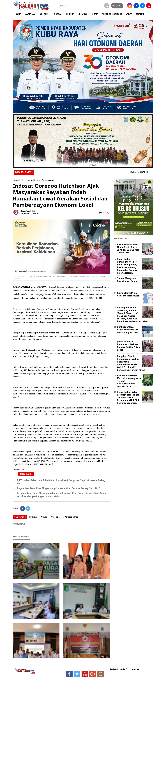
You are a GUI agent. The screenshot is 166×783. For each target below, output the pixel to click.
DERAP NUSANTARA (112, 14)
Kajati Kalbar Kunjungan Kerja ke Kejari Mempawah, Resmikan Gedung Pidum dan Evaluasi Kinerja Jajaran (127, 266)
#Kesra (44, 517)
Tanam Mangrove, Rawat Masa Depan (127, 279)
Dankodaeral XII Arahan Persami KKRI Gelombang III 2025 (128, 329)
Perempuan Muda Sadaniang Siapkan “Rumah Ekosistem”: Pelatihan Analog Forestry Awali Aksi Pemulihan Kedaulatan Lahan (132, 314)
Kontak (135, 669)
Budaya (22, 180)
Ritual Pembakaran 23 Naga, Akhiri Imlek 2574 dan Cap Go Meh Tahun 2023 (128, 248)
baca (102, 213)
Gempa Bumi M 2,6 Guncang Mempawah (128, 294)
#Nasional (55, 517)
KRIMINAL (83, 14)
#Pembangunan (70, 517)
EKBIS (95, 14)
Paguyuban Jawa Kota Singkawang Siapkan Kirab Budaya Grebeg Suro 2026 (58, 488)
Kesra (29, 180)
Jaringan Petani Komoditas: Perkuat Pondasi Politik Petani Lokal (128, 345)
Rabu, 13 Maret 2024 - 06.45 (29, 213)
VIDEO (129, 14)
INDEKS (140, 14)
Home (15, 180)
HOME (18, 14)
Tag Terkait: (20, 517)
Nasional (36, 180)
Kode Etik (125, 669)
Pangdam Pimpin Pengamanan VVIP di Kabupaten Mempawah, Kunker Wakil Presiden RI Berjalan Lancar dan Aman (131, 363)
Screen (117, 5)
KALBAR (44, 14)
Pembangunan (48, 180)
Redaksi (114, 669)
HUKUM (70, 14)
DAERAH (58, 14)
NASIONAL (30, 14)
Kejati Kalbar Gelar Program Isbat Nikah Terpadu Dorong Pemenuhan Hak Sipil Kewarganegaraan (128, 397)
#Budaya (33, 517)
